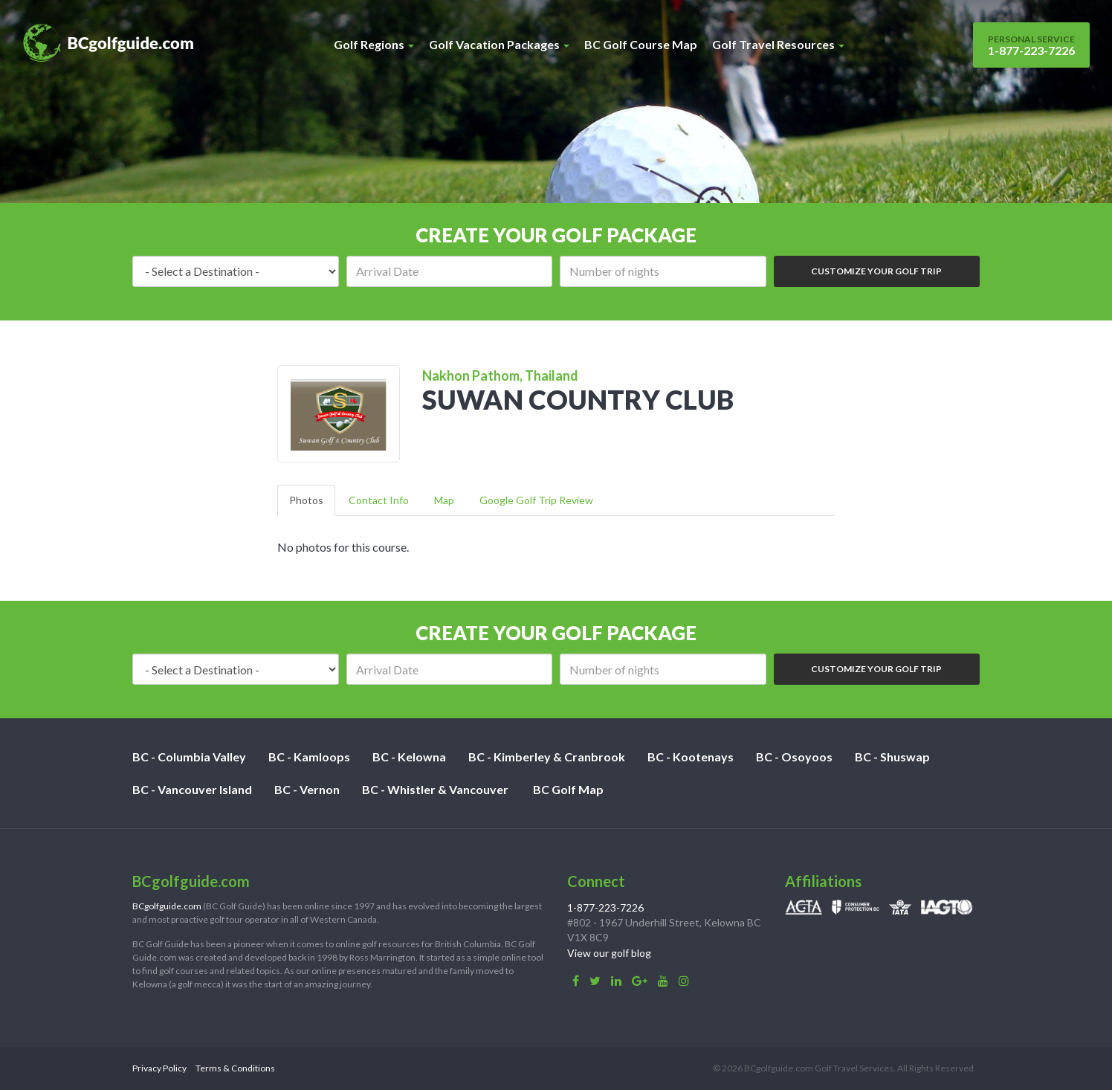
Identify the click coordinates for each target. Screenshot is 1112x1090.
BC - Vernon (307, 789)
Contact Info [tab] (379, 500)
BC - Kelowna (409, 756)
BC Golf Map (568, 789)
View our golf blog (609, 953)
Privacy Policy (159, 1068)
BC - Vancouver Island (192, 789)
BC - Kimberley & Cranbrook (546, 756)
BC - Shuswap (892, 756)
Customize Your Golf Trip (876, 271)
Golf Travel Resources (778, 44)
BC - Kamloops (309, 756)
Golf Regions (374, 44)
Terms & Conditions (235, 1068)
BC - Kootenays (690, 756)
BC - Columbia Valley (189, 756)
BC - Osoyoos (794, 756)
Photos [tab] (306, 500)
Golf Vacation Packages (499, 44)
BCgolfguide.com (166, 906)
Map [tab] (444, 500)
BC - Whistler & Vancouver (435, 789)
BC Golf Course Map (640, 44)
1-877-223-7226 (1031, 45)
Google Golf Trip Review (536, 500)
